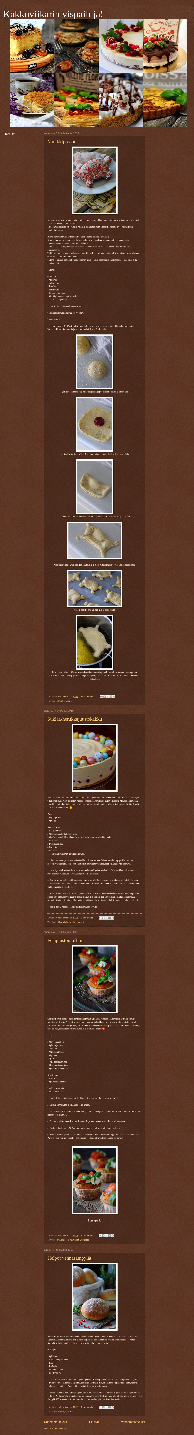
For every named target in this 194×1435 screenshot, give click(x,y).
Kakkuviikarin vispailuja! (53, 14)
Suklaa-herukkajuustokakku (74, 719)
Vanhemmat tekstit (133, 1422)
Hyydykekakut (64, 922)
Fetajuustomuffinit (65, 940)
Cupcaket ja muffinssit (68, 1240)
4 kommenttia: (88, 1407)
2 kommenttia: (88, 1235)
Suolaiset (84, 1240)
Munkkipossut (61, 141)
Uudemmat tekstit (55, 1422)
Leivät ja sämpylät (66, 1411)
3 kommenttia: (88, 918)
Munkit (61, 701)
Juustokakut (78, 922)
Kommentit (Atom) (58, 1428)
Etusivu (94, 1422)
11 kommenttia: (88, 696)
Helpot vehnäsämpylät (69, 1258)
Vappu (69, 701)
